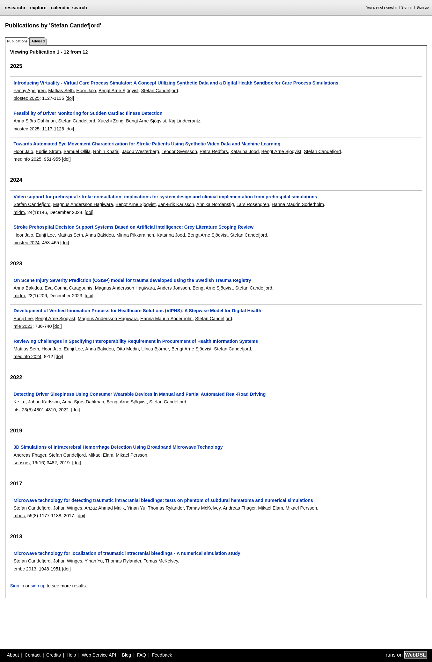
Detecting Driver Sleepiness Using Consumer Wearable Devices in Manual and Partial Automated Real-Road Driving (139, 394)
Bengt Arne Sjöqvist (119, 90)
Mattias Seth (61, 90)
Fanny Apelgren (29, 90)
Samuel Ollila (77, 151)
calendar (60, 7)
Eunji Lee (45, 235)
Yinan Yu (136, 508)
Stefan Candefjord (159, 90)
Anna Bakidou (99, 235)
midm (19, 212)
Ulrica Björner (155, 348)
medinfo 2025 (27, 159)
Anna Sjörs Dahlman (34, 120)
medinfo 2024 (27, 356)
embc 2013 (24, 568)
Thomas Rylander (166, 508)
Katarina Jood (245, 151)
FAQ (141, 655)
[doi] (69, 98)
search (79, 7)
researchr (15, 7)
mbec (19, 515)
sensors (21, 462)
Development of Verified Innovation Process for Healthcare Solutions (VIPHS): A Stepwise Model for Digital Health (137, 310)
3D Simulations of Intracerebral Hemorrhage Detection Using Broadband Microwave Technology (118, 447)
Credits (53, 655)
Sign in (407, 7)
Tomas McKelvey (203, 508)
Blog (126, 655)
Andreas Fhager (29, 455)
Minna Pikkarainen (135, 235)
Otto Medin (127, 348)
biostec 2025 (26, 98)
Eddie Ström (48, 151)
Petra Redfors (214, 151)
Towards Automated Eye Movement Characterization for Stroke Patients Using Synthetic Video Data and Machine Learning (146, 143)
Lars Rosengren (253, 204)
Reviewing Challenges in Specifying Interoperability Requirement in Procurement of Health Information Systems (135, 341)
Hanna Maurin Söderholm (298, 204)
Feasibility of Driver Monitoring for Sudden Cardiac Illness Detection (87, 113)
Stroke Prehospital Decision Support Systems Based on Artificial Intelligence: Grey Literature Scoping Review (133, 227)
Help (71, 655)
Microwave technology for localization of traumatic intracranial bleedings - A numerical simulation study (126, 553)
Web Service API (99, 655)
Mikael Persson (131, 455)
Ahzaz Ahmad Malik (104, 508)
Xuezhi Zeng (110, 120)
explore (38, 7)
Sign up (423, 7)
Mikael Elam (100, 455)
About (13, 655)
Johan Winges (67, 508)
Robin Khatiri (106, 151)
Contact (32, 655)
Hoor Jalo (86, 90)
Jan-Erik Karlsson (176, 204)
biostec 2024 (26, 242)
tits (16, 409)
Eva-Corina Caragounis (68, 288)
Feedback (162, 655)
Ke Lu (19, 401)
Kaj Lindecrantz (184, 120)
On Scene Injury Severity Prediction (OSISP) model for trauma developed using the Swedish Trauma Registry (132, 280)
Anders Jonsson (173, 288)
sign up (38, 585)
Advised (38, 41)
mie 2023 (22, 326)
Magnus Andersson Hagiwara (83, 204)
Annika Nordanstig (215, 204)
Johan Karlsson (44, 401)
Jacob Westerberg (140, 151)
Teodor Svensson (179, 151)
